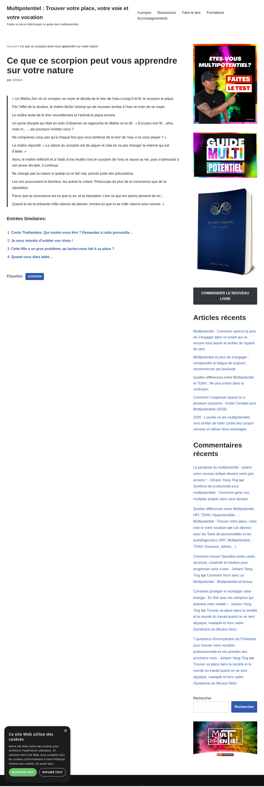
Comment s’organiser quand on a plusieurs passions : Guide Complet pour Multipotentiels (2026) (225, 403)
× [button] (65, 731)
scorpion (35, 277)
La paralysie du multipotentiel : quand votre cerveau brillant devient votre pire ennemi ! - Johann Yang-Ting (223, 474)
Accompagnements (152, 18)
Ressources (166, 12)
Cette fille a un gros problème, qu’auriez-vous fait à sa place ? (62, 249)
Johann (17, 80)
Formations (215, 12)
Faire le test (191, 12)
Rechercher (202, 699)
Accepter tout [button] (23, 772)
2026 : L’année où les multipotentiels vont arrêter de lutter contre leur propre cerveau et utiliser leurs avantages (223, 423)
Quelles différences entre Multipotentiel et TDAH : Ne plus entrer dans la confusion (223, 383)
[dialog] (37, 754)
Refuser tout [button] (52, 772)
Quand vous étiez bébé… (32, 257)
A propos (144, 12)
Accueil (12, 46)
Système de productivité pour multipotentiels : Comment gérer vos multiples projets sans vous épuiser (221, 493)
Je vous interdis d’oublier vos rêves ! (42, 241)
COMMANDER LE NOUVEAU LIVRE (225, 296)
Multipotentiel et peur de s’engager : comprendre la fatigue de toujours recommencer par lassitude (221, 363)
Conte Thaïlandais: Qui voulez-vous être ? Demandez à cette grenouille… (72, 233)
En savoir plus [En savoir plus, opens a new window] (45, 763)
